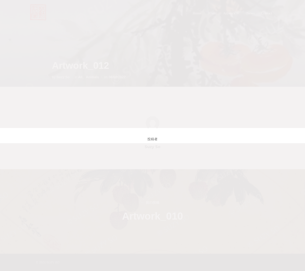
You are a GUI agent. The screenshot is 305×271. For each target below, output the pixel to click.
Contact (266, 13)
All (80, 77)
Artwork (231, 13)
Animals (92, 77)
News (250, 13)
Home (197, 13)
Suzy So (62, 77)
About (212, 13)
